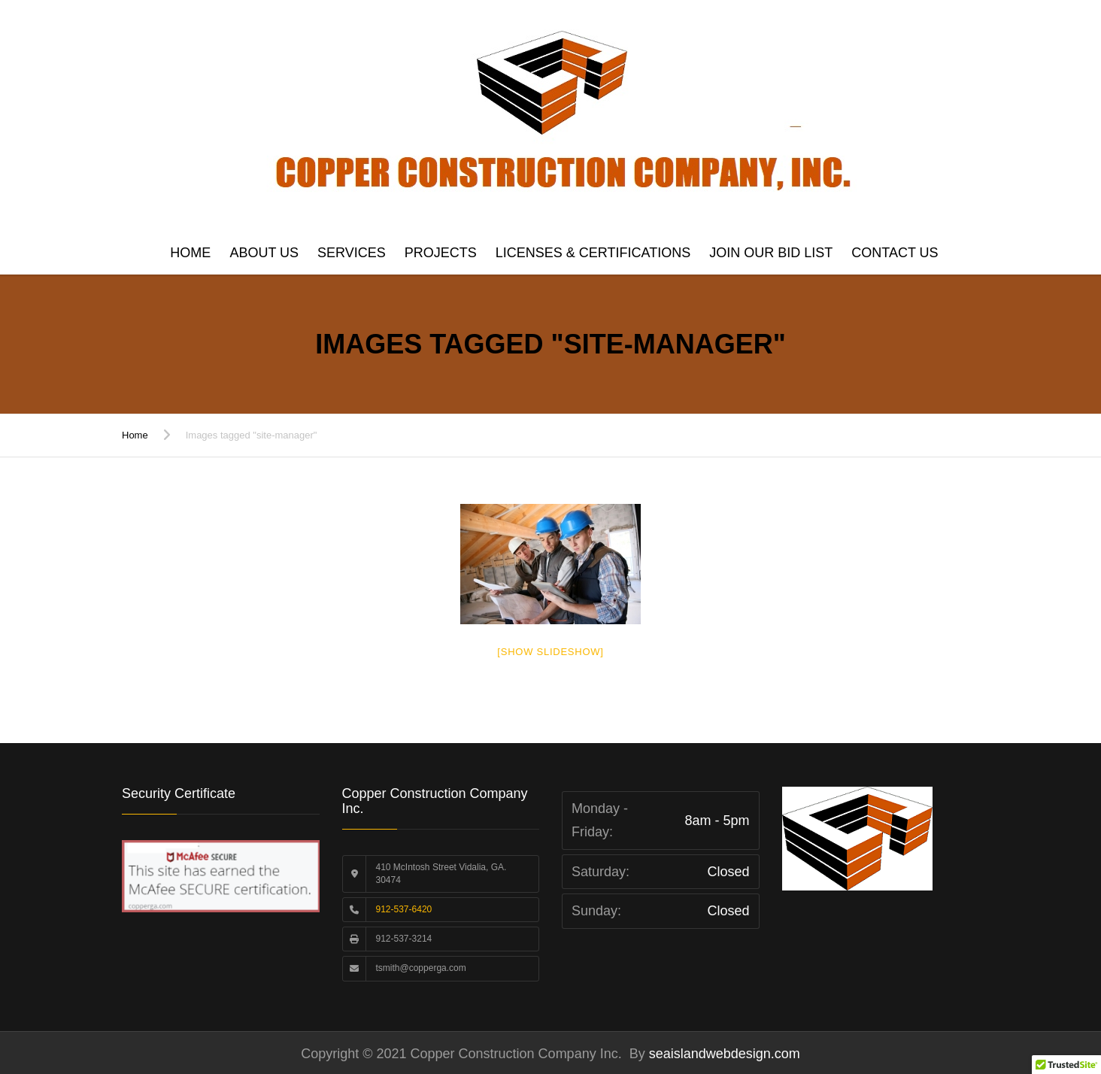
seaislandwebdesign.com (722, 1053)
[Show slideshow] (550, 651)
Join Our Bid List (771, 252)
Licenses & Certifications (593, 252)
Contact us (894, 252)
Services (351, 252)
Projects (441, 252)
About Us (264, 252)
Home (190, 252)
